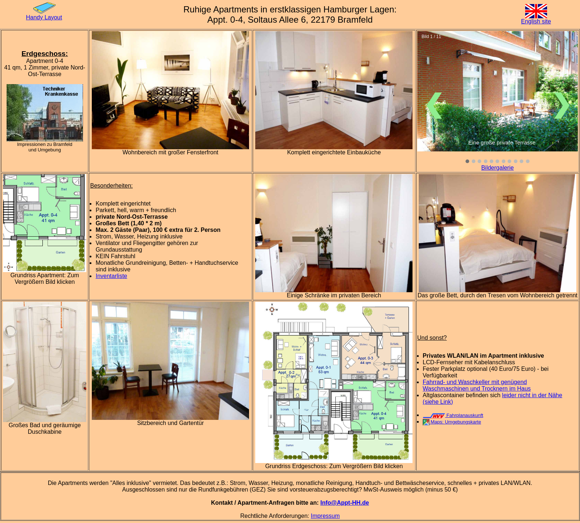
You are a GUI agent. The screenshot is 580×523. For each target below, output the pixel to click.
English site (536, 21)
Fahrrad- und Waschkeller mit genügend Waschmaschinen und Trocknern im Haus (477, 385)
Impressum (325, 516)
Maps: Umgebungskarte (452, 422)
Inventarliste (111, 276)
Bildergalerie (497, 168)
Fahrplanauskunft (453, 415)
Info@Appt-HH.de (344, 503)
